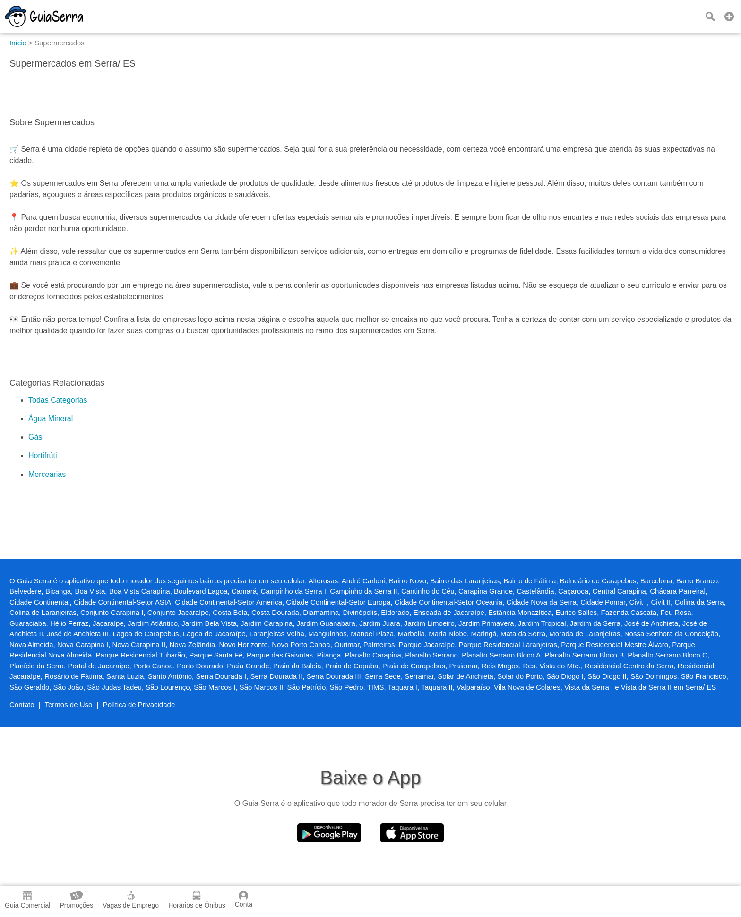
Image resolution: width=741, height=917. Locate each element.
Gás (35, 437)
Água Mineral (50, 419)
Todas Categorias (57, 400)
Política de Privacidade (139, 705)
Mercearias (47, 474)
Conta (243, 899)
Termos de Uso (69, 705)
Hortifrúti (42, 455)
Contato (21, 705)
